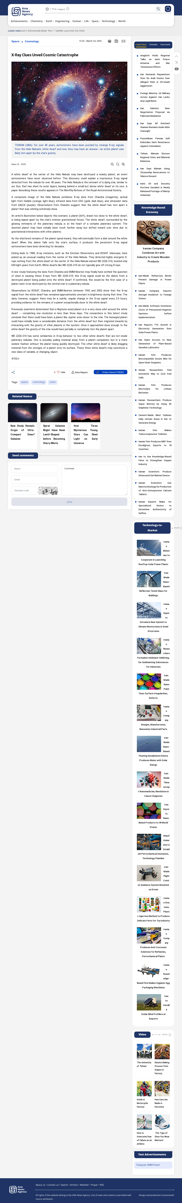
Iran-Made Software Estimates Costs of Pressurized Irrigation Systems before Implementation (155, 311)
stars (53, 382)
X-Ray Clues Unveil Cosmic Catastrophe (44, 55)
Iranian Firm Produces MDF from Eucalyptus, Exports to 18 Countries (155, 445)
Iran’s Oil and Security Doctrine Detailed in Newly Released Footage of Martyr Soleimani (155, 189)
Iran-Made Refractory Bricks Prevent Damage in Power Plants (155, 279)
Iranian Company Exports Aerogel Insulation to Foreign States (155, 294)
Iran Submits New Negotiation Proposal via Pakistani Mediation (155, 112)
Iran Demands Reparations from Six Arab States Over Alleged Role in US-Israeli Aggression (155, 80)
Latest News (141, 44)
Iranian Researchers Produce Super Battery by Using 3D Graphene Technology (155, 404)
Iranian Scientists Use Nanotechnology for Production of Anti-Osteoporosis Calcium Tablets (155, 488)
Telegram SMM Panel (148, 1165)
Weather (84, 1185)
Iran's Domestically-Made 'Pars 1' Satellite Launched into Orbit (54, 31)
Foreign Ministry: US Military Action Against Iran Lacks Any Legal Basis (155, 97)
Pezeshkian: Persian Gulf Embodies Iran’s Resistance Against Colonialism (155, 142)
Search (64, 1185)
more (177, 528)
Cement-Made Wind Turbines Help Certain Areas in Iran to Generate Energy (155, 419)
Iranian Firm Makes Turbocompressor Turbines (155, 432)
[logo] (26, 11)
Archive (74, 1185)
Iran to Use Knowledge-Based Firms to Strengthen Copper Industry (155, 460)
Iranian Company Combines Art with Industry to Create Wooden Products (153, 255)
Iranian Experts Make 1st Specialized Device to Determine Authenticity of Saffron (155, 507)
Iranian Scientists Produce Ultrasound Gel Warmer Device (155, 473)
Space (15, 42)
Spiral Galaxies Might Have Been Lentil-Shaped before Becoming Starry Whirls (54, 434)
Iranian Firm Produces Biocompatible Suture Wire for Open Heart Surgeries (155, 359)
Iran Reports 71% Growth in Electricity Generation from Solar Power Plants (155, 328)
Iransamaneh (167, 1195)
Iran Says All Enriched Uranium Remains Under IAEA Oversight (155, 127)
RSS (102, 1185)
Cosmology (32, 42)
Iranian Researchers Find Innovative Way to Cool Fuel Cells (155, 374)
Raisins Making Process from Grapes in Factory (162, 1068)
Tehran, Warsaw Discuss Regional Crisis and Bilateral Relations (155, 157)
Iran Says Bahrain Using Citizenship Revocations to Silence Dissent (155, 172)
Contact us (53, 1185)
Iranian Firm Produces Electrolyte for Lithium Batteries (155, 389)
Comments (165, 44)
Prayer (94, 1185)
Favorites (153, 44)
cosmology (39, 382)
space (24, 382)
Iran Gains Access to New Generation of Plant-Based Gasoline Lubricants (155, 343)
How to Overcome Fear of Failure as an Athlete (144, 1139)
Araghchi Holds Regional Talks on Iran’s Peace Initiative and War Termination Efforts (155, 61)
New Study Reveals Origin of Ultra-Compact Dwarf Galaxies (22, 432)
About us (40, 1185)
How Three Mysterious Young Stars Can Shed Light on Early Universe (86, 434)
